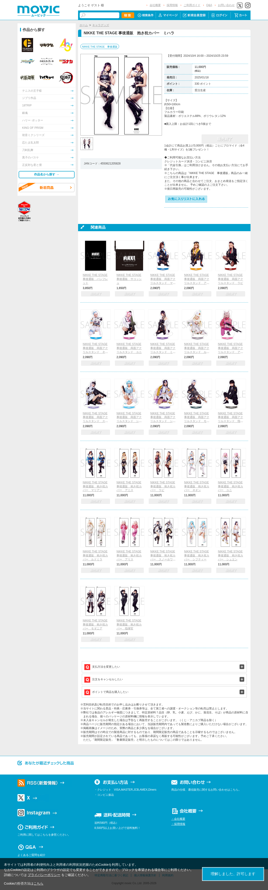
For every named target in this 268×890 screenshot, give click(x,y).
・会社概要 (178, 818)
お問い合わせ (226, 5)
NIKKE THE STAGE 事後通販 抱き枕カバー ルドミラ (95, 555)
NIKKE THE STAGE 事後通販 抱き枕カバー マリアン (95, 486)
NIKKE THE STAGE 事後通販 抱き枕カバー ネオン (196, 486)
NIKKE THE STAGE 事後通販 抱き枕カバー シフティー (196, 555)
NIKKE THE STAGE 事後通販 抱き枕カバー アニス (129, 486)
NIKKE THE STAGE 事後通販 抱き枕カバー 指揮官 (129, 624)
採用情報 (172, 5)
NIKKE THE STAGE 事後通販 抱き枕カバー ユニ (230, 486)
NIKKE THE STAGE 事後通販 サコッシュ (129, 279)
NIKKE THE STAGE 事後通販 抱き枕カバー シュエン (230, 555)
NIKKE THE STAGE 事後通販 (99, 46)
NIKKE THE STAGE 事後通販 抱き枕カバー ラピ (162, 486)
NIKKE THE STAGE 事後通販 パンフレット (95, 279)
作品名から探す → (46, 174)
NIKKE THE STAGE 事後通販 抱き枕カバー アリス (129, 555)
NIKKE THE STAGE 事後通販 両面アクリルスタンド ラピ (230, 279)
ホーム (83, 25)
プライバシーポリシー (44, 875)
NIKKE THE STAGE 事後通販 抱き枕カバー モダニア (95, 624)
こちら (38, 883)
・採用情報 (178, 824)
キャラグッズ (100, 25)
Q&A (209, 5)
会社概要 (155, 5)
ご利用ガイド (192, 5)
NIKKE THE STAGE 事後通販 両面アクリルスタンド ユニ (129, 348)
